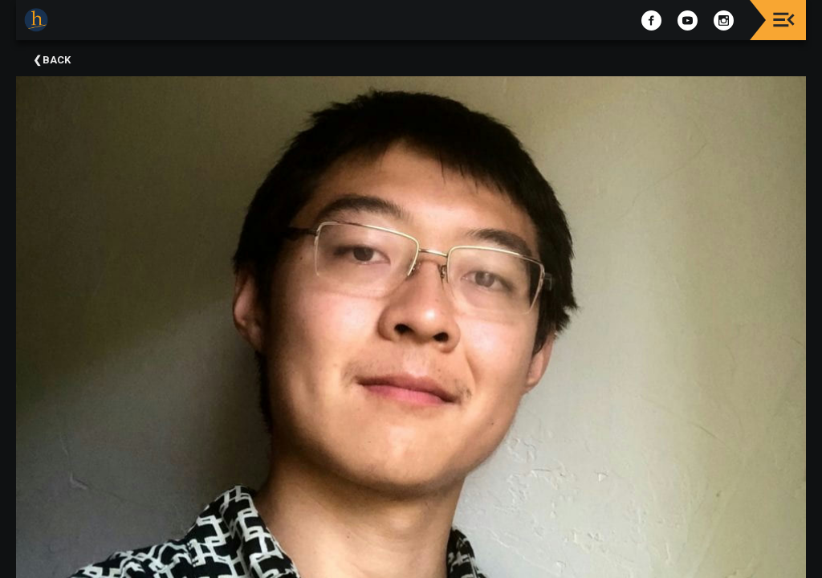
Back (57, 60)
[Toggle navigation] (784, 20)
